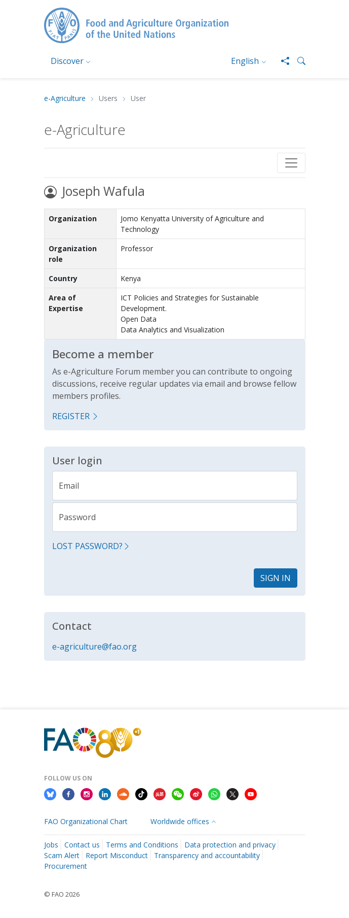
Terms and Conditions (142, 844)
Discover (67, 60)
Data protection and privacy (230, 844)
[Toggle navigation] (291, 163)
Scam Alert (62, 855)
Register (75, 416)
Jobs (51, 844)
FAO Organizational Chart (86, 821)
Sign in (275, 578)
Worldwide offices (179, 821)
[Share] (281, 61)
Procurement (65, 866)
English (245, 60)
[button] (297, 61)
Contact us (82, 844)
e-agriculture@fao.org (94, 646)
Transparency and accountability (207, 855)
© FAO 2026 (62, 894)
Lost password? (91, 546)
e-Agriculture (65, 98)
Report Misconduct (117, 855)
